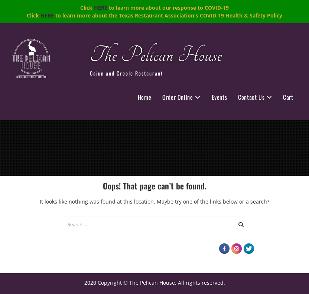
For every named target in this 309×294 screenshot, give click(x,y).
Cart (288, 97)
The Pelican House (156, 55)
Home (144, 97)
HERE (100, 7)
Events (219, 97)
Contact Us (251, 97)
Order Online (177, 97)
